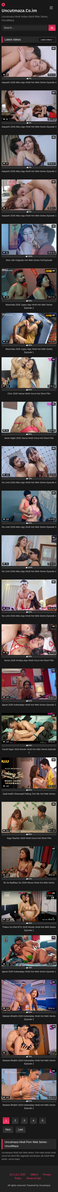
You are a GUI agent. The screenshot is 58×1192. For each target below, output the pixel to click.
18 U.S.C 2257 (17, 1174)
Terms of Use (33, 1178)
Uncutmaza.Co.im (19, 8)
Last (20, 1129)
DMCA (34, 1174)
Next (8, 1129)
